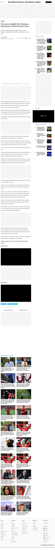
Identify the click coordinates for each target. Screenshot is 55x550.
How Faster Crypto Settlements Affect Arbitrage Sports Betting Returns (40, 141)
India (33, 527)
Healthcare (13, 528)
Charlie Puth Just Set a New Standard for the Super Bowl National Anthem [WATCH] (6, 516)
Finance (12, 532)
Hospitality (13, 527)
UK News (2, 527)
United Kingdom (35, 530)
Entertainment (3, 537)
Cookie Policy (24, 532)
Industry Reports (14, 544)
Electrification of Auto (14, 530)
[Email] (28, 38)
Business (2, 530)
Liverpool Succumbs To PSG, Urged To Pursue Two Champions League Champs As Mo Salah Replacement (41, 63)
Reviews (2, 542)
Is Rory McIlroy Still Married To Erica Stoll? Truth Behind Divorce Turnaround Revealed (7, 451)
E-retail (12, 525)
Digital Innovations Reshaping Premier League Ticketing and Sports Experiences (41, 129)
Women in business (14, 537)
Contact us (24, 527)
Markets (2, 528)
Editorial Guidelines (23, 312)
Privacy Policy (24, 530)
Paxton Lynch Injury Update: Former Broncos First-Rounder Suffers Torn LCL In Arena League (23, 419)
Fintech (12, 542)
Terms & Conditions (25, 528)
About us (23, 525)
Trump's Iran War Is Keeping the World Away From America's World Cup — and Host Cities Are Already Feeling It (41, 41)
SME (1, 532)
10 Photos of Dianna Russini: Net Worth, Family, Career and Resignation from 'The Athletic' (23, 371)
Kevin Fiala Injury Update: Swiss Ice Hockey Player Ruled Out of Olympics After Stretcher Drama (23, 484)
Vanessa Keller (4, 37)
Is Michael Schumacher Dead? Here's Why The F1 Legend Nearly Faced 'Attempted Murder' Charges (24, 500)
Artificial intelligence (14, 535)
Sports (2, 540)
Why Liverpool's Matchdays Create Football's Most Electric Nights (41, 135)
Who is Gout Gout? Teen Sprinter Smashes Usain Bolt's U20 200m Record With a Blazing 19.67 (23, 387)
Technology (2, 535)
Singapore (34, 528)
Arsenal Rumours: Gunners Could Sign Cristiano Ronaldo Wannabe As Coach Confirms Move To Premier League (41, 56)
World (2, 525)
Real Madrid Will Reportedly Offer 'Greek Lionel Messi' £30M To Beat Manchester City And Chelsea (24, 403)
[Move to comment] (30, 38)
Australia (34, 525)
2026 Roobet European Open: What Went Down (41, 147)
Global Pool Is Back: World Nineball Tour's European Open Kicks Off (41, 154)
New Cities (13, 540)
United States (35, 532)
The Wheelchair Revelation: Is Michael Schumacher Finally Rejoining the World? (23, 516)
